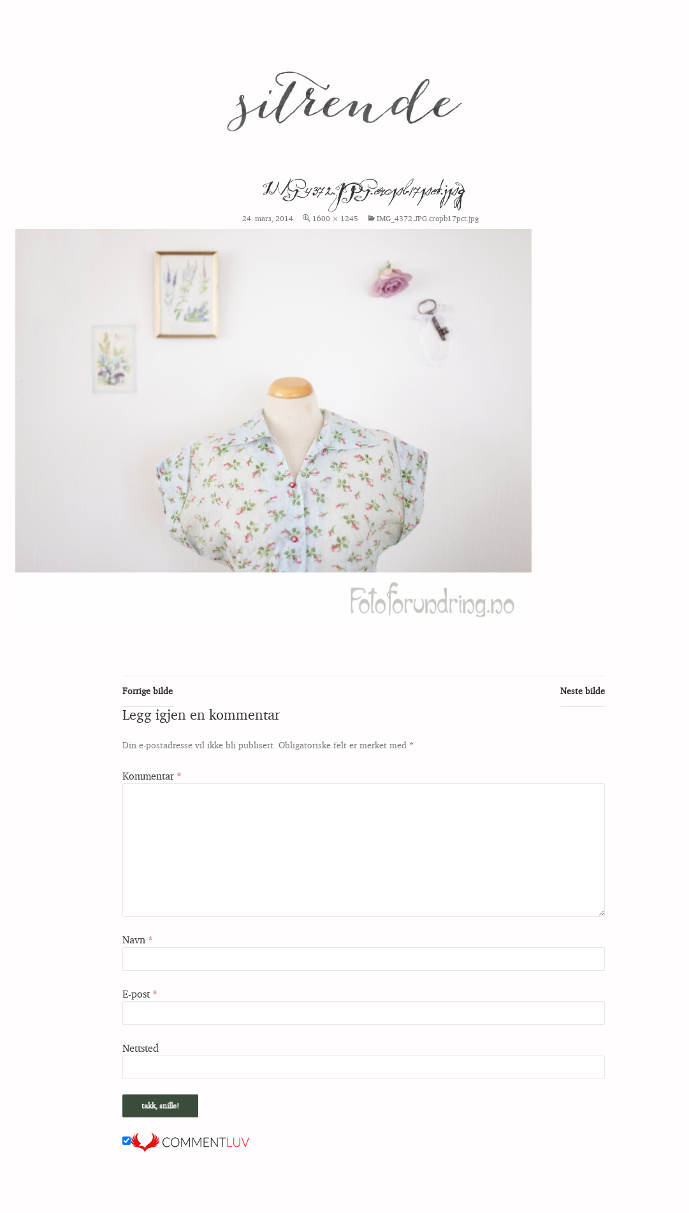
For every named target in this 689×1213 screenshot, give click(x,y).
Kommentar (152, 775)
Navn (137, 939)
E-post (139, 993)
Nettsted (140, 1048)
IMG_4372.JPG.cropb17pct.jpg (428, 218)
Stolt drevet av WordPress (62, 1197)
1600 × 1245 (335, 218)
